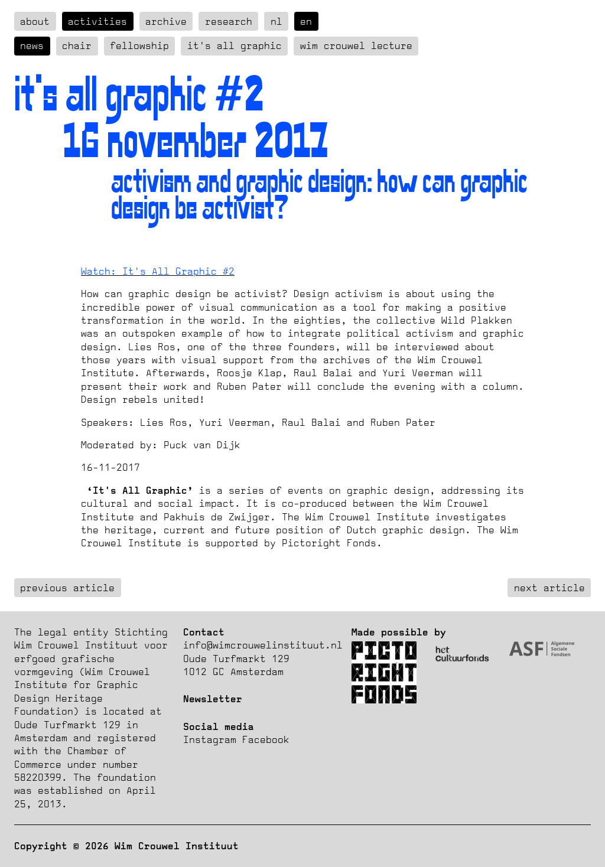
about (35, 21)
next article (549, 588)
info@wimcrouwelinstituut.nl (263, 645)
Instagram (209, 739)
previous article (67, 588)
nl (276, 21)
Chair (77, 45)
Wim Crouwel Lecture (356, 45)
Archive (166, 21)
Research (228, 21)
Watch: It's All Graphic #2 (158, 271)
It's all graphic (234, 45)
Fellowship (139, 45)
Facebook (266, 739)
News (32, 45)
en (306, 21)
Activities (97, 21)
